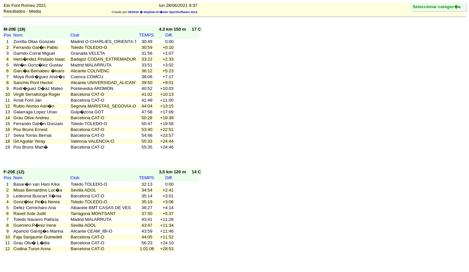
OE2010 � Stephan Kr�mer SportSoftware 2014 (162, 12)
